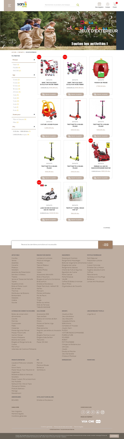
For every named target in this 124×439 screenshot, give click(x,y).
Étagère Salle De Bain (45, 337)
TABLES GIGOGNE (43, 307)
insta (103, 412)
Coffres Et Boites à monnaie (72, 282)
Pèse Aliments (92, 275)
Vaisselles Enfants (68, 321)
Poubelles (40, 326)
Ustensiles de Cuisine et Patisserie (24, 349)
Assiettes (15, 263)
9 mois (16, 83)
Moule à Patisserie (18, 337)
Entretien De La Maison (95, 268)
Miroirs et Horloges (43, 261)
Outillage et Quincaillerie (45, 397)
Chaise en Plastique (69, 356)
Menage (15, 391)
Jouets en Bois (67, 314)
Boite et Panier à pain (19, 286)
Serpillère (15, 377)
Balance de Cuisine (18, 340)
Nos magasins (17, 411)
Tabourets (40, 340)
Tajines (14, 282)
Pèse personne (42, 328)
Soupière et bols (17, 284)
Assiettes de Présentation (21, 272)
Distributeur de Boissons (20, 293)
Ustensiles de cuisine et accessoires (23, 311)
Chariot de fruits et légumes (72, 270)
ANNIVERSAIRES (16, 397)
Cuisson (90, 263)
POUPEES (65, 337)
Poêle (14, 326)
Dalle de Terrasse (43, 305)
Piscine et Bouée (43, 365)
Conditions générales (19, 416)
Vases (39, 272)
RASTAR (17, 71)
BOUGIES (15, 400)
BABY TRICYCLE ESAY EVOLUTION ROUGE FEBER (49, 84)
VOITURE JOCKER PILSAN (49, 124)
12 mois (16, 86)
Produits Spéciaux (18, 389)
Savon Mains (16, 368)
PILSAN (16, 68)
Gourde (14, 303)
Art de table (15, 255)
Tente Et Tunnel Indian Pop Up (75, 209)
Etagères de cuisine (69, 265)
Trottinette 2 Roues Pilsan (75, 167)
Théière (14, 277)
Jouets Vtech (67, 328)
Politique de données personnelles (63, 427)
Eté (38, 360)
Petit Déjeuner (92, 258)
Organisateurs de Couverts (72, 286)
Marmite (15, 321)
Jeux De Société (68, 354)
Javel (14, 365)
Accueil (14, 52)
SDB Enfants (66, 323)
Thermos (15, 291)
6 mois (16, 80)
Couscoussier (16, 323)
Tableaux (40, 268)
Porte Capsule (67, 275)
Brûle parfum (41, 282)
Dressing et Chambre (69, 258)
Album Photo (66, 284)
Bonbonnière (16, 296)
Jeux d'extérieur (68, 316)
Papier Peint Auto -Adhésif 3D (48, 286)
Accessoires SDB (43, 314)
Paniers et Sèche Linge (45, 323)
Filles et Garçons (19, 119)
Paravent (40, 291)
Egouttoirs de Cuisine (69, 272)
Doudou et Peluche (69, 351)
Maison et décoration (44, 255)
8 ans (15, 110)
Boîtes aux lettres (43, 303)
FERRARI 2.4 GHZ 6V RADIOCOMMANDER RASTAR (100, 167)
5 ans (16, 101)
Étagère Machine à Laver (46, 335)
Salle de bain (41, 311)
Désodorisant (16, 393)
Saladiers (15, 270)
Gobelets (15, 298)
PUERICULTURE (67, 335)
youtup (98, 412)
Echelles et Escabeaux (45, 284)
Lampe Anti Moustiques (95, 282)
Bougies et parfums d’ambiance (48, 279)
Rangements (66, 255)
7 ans (15, 107)
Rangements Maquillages (71, 261)
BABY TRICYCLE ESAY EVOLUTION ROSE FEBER (75, 84)
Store (39, 298)
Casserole (15, 328)
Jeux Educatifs (67, 319)
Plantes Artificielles (43, 293)
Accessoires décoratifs (45, 275)
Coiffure (90, 272)
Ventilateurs (41, 370)
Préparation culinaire (94, 261)
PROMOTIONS (91, 360)
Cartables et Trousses (70, 326)
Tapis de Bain (41, 316)
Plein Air (40, 363)
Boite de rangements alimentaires (74, 263)
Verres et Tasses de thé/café (22, 279)
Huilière (14, 300)
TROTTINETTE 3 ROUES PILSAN (75, 125)
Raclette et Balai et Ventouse (22, 375)
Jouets (64, 349)
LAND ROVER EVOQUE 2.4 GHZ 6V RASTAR (49, 209)
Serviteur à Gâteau (19, 275)
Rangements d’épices (70, 268)
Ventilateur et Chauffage (96, 277)
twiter (88, 412)
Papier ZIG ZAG (42, 342)
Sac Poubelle (16, 382)
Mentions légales (18, 414)
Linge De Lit (91, 314)
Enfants (21, 52)
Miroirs (39, 321)
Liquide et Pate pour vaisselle (22, 363)
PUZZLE (65, 330)
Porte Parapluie (67, 277)
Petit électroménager (94, 255)
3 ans (16, 95)
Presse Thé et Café (19, 333)
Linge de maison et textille (95, 311)
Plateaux (15, 268)
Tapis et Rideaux (43, 265)
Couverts (15, 265)
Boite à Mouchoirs (43, 277)
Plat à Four (15, 347)
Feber (16, 65)
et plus (21, 135)
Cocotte (14, 319)
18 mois (16, 89)
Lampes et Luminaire (44, 258)
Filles (16, 122)
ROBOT (64, 340)
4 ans (16, 98)
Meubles (40, 263)
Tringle (39, 300)
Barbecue (90, 279)
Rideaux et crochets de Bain (47, 319)
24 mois (16, 92)
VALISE (64, 279)
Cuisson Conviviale (93, 265)
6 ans (16, 104)
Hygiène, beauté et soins (96, 270)
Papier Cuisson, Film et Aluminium (24, 379)
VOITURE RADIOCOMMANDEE (73, 333)
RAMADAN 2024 (66, 360)
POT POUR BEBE (68, 342)
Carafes (15, 258)
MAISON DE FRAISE (100, 83)
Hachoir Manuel (17, 335)
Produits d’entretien (18, 360)
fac (83, 412)
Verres (14, 261)
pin (93, 412)
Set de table (16, 289)
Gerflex (39, 289)
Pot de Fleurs (41, 296)
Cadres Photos (42, 270)
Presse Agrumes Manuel (20, 330)
